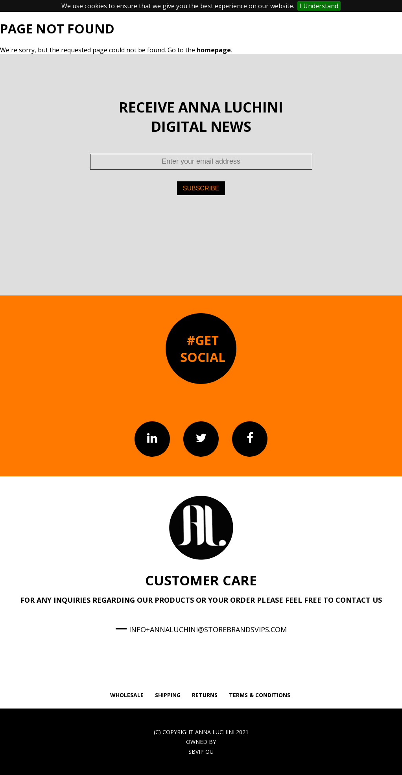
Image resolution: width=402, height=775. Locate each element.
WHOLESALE (127, 695)
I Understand (319, 6)
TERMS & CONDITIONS (259, 695)
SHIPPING (168, 695)
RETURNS (205, 695)
